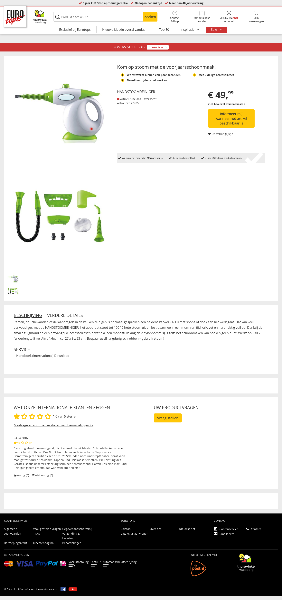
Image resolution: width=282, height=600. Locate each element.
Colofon (126, 533)
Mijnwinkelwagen (256, 17)
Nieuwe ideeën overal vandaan (124, 29)
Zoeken (150, 16)
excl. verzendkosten (232, 108)
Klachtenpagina (43, 547)
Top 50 (164, 29)
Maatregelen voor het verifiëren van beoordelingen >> (53, 429)
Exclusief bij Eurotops (75, 29)
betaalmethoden (16, 559)
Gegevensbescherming (77, 533)
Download (61, 360)
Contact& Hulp (175, 17)
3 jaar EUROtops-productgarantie (105, 3)
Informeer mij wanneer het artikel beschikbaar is (231, 122)
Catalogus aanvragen (134, 538)
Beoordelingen (71, 547)
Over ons (156, 533)
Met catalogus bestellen (202, 17)
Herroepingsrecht (15, 547)
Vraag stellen (167, 422)
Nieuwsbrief (187, 533)
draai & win (158, 51)
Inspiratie (188, 29)
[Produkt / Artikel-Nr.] (105, 17)
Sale (214, 29)
